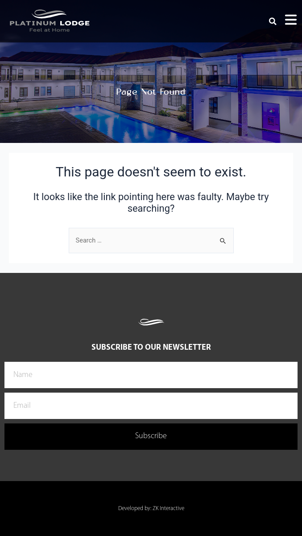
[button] (273, 21)
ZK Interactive (168, 508)
